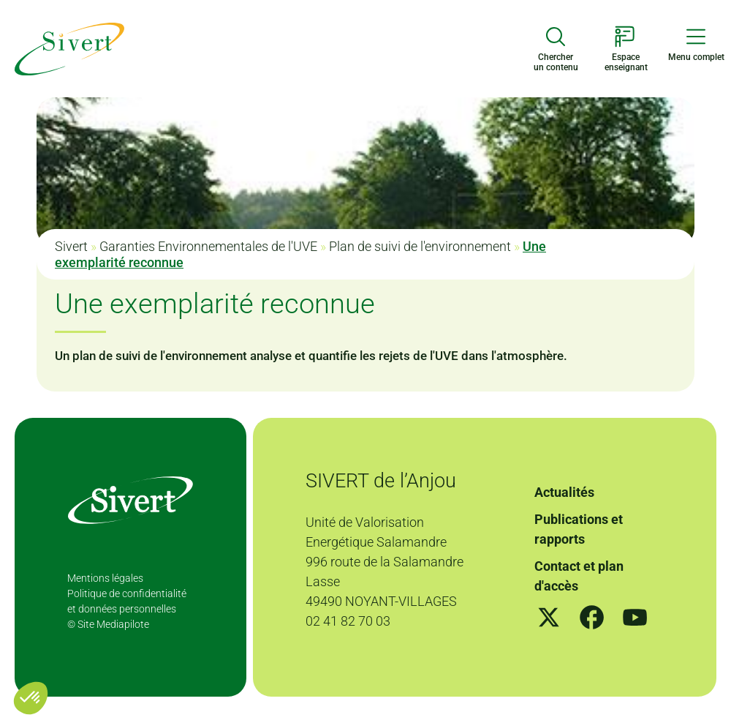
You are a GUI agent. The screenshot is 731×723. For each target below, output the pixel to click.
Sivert (71, 246)
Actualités (564, 492)
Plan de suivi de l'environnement (420, 246)
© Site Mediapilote (108, 624)
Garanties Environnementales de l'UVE (208, 246)
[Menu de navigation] (696, 44)
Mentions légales (105, 578)
